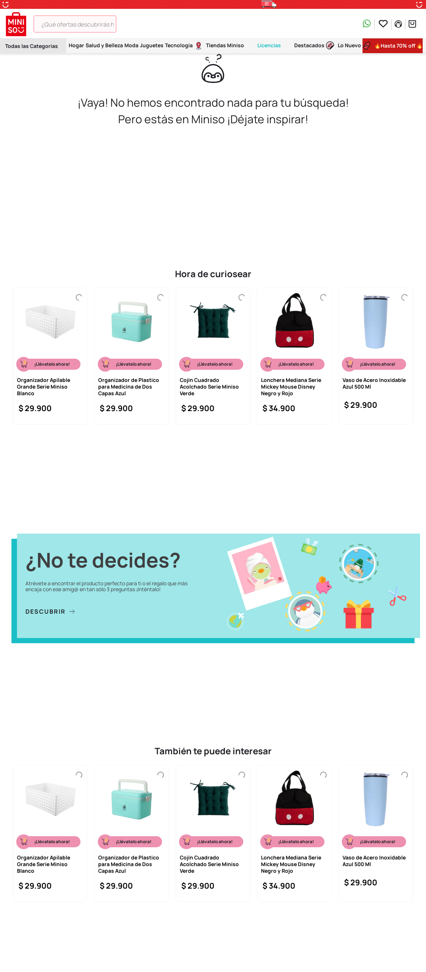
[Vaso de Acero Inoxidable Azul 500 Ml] (376, 356)
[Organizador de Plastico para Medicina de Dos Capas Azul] (131, 356)
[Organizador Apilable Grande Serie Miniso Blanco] (50, 356)
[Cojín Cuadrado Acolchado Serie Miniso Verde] (213, 356)
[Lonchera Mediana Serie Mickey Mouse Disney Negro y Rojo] (294, 356)
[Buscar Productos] (127, 23)
